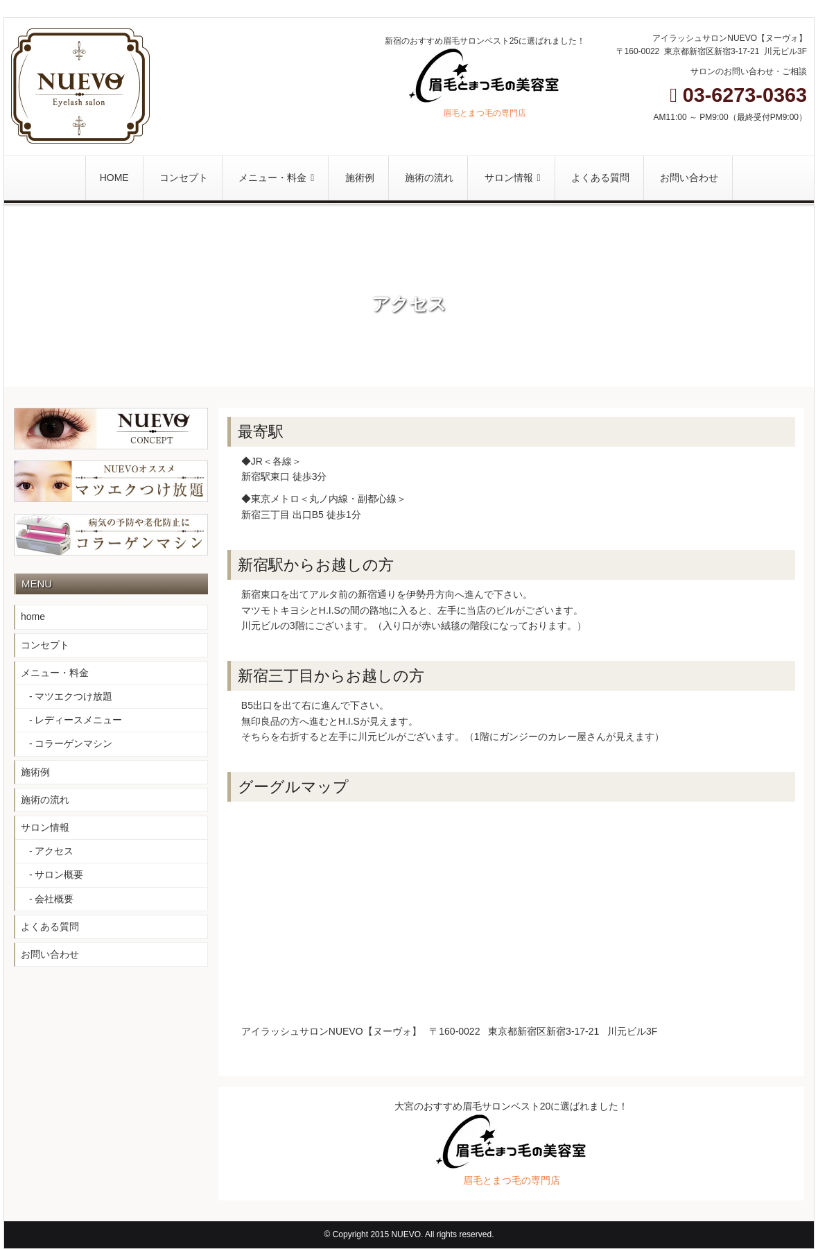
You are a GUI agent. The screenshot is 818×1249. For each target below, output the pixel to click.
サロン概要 (59, 874)
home (33, 616)
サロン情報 (45, 827)
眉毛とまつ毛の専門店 (484, 113)
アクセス (54, 850)
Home (387, 283)
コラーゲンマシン (73, 743)
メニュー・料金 (55, 672)
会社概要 (54, 898)
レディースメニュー (78, 719)
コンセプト (45, 645)
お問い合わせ (50, 954)
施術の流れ (45, 799)
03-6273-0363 (738, 95)
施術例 (35, 771)
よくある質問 (50, 926)
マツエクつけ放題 (73, 696)
